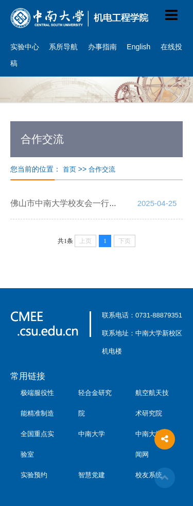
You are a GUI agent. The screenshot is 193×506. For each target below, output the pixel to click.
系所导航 (63, 47)
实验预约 (34, 475)
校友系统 (148, 475)
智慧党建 (91, 475)
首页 (69, 169)
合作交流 (102, 169)
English (138, 47)
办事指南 (102, 47)
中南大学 (91, 434)
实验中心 (24, 47)
